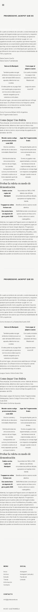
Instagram (23, 571)
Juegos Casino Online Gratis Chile (11, 373)
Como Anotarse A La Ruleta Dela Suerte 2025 (15, 322)
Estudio (6, 577)
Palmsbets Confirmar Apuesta (10, 403)
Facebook (23, 577)
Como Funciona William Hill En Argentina (14, 112)
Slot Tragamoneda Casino (9, 114)
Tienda (6, 579)
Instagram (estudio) (27, 574)
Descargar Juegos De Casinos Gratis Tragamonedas (18, 396)
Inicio (5, 571)
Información (8, 582)
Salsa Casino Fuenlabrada (9, 61)
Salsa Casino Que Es (7, 58)
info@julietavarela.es (11, 599)
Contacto (7, 585)
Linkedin (23, 579)
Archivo (6, 574)
